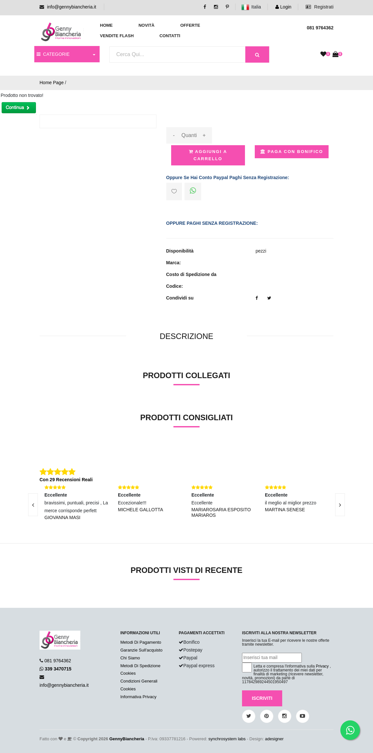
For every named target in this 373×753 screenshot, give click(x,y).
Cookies (128, 673)
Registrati (319, 6)
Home (106, 25)
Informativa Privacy (138, 696)
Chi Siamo (130, 657)
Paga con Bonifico (291, 151)
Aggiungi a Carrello (208, 155)
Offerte (190, 25)
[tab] (186, 336)
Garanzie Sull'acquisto (141, 650)
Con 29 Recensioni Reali (66, 479)
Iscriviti (262, 698)
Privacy (322, 666)
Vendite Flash (117, 35)
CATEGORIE (53, 54)
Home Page (52, 82)
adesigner (274, 738)
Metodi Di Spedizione (140, 665)
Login (283, 6)
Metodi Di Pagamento (140, 642)
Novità (146, 25)
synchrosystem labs (227, 738)
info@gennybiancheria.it (71, 6)
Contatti (169, 35)
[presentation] (33, 504)
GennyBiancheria (126, 738)
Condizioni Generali (138, 681)
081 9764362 (57, 660)
